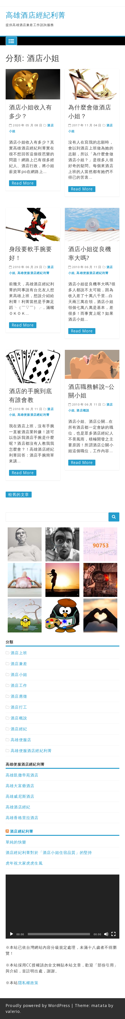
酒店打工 (19, 707)
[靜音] (106, 934)
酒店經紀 (19, 728)
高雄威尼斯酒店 (20, 796)
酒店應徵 (19, 696)
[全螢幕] (113, 934)
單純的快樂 (16, 842)
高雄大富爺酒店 (20, 785)
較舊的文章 (18, 494)
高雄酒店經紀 (18, 807)
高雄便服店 (21, 739)
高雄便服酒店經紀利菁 (33, 273)
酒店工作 (19, 685)
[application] (62, 907)
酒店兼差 (19, 663)
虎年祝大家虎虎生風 (24, 863)
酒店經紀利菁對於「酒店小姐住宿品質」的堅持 (49, 852)
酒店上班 (19, 652)
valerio (13, 1011)
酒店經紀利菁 (21, 831)
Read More (23, 183)
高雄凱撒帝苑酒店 (22, 775)
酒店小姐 (19, 674)
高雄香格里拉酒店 (22, 817)
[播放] (11, 934)
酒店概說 (82, 410)
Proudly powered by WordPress (38, 1005)
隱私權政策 (28, 982)
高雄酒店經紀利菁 (36, 15)
